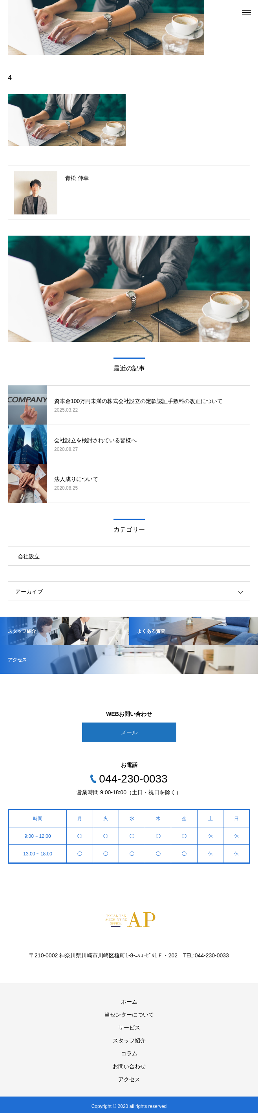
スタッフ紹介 (129, 1040)
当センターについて (129, 1014)
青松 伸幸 (77, 178)
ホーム (129, 1002)
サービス (129, 1027)
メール (129, 732)
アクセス (129, 1079)
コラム (129, 1053)
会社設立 (29, 556)
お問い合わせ (129, 1066)
